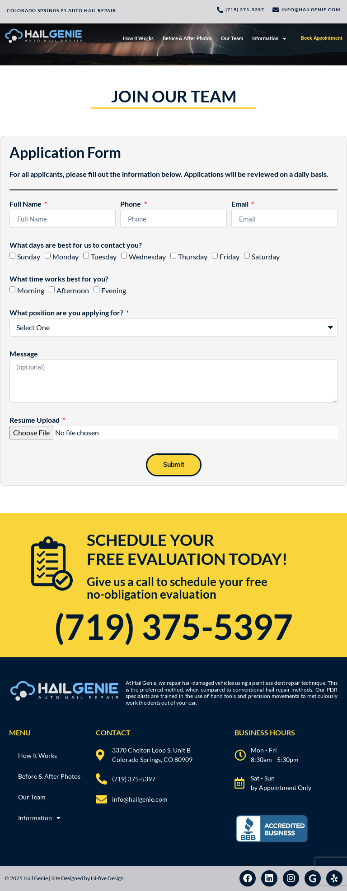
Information (269, 39)
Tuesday (104, 256)
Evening (113, 290)
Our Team (232, 38)
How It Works (138, 38)
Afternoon (72, 290)
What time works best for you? (58, 279)
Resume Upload (35, 420)
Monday (65, 256)
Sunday (28, 256)
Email (240, 204)
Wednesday (147, 256)
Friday (229, 256)
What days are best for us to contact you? (75, 245)
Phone (131, 204)
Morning (30, 290)
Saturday (266, 256)
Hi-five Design (107, 878)
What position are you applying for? (67, 313)
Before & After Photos (187, 38)
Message (23, 354)
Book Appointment (321, 38)
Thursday (192, 256)
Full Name (26, 204)
